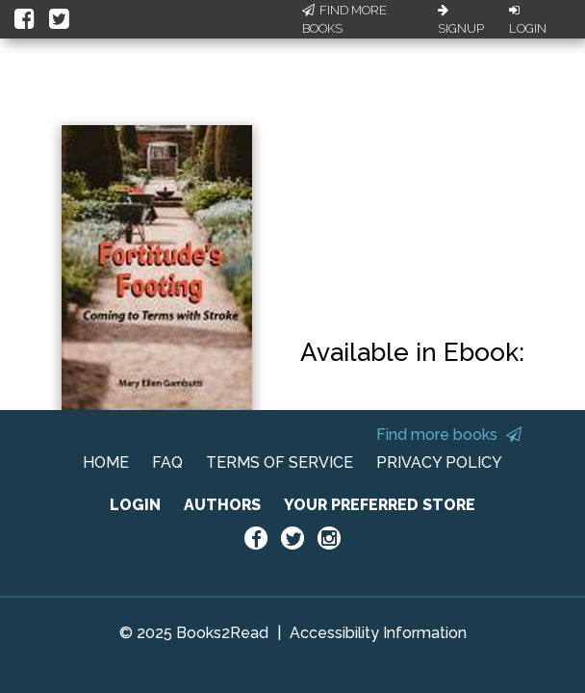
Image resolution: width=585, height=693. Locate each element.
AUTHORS (222, 505)
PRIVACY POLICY (439, 462)
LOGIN (135, 505)
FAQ (167, 462)
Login (528, 20)
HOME (106, 462)
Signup (461, 20)
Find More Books (344, 20)
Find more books (448, 434)
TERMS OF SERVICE (279, 462)
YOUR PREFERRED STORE (379, 505)
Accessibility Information (378, 633)
